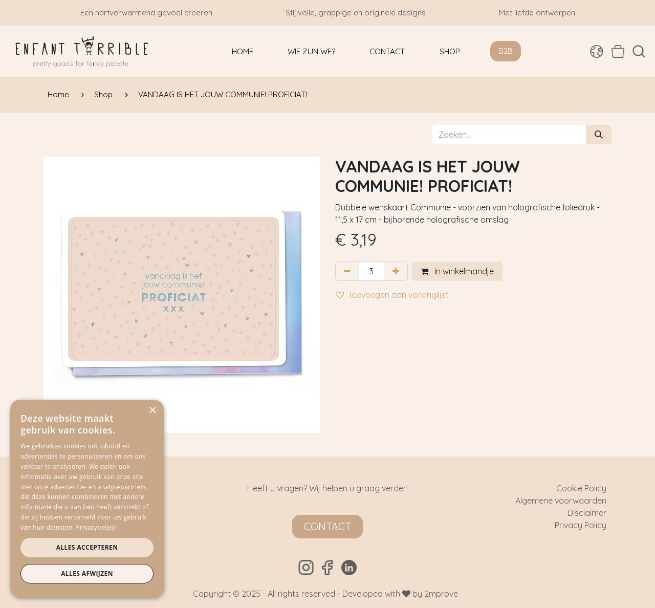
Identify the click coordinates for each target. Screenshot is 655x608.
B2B (505, 51)
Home (58, 94)
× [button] (152, 411)
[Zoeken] (599, 134)
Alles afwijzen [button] (87, 573)
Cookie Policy (581, 488)
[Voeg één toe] (396, 271)
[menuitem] (242, 51)
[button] (638, 51)
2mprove (441, 594)
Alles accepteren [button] (87, 547)
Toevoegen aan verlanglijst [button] (392, 295)
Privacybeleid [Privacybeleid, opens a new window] (96, 527)
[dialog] (87, 499)
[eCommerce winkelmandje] (617, 51)
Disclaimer (586, 513)
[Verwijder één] (347, 271)
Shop (103, 94)
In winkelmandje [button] (457, 271)
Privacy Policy (580, 525)
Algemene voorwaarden (560, 500)
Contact (327, 526)
